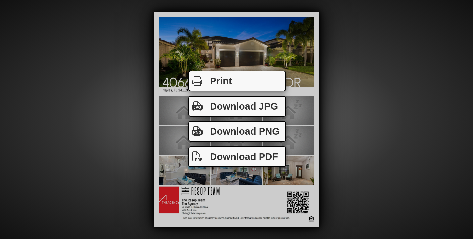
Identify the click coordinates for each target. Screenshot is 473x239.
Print (210, 81)
